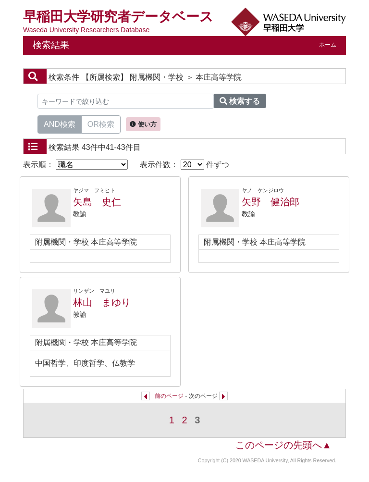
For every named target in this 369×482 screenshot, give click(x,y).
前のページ (169, 396)
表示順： (75, 165)
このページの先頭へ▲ (283, 445)
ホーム (327, 44)
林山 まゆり (102, 302)
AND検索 (59, 123)
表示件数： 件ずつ (184, 165)
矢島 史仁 (97, 202)
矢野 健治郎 (270, 202)
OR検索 (100, 123)
